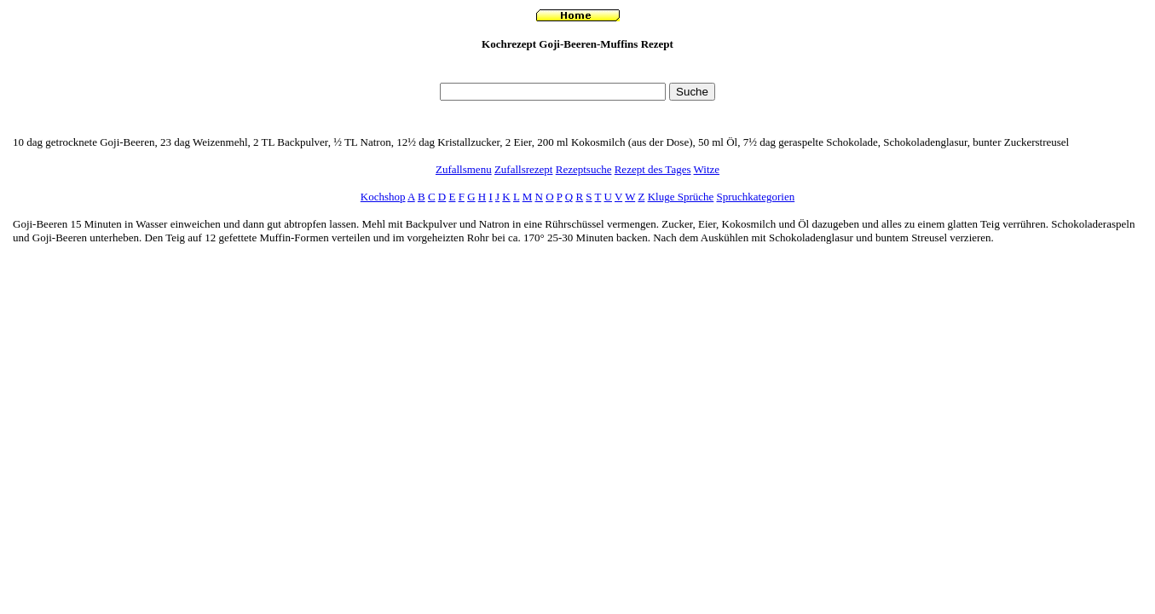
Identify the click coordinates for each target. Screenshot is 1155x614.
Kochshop (383, 196)
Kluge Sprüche (681, 196)
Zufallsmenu (464, 169)
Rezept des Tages (653, 169)
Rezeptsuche (584, 169)
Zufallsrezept (523, 169)
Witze (707, 169)
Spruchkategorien (756, 196)
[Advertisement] (577, 71)
